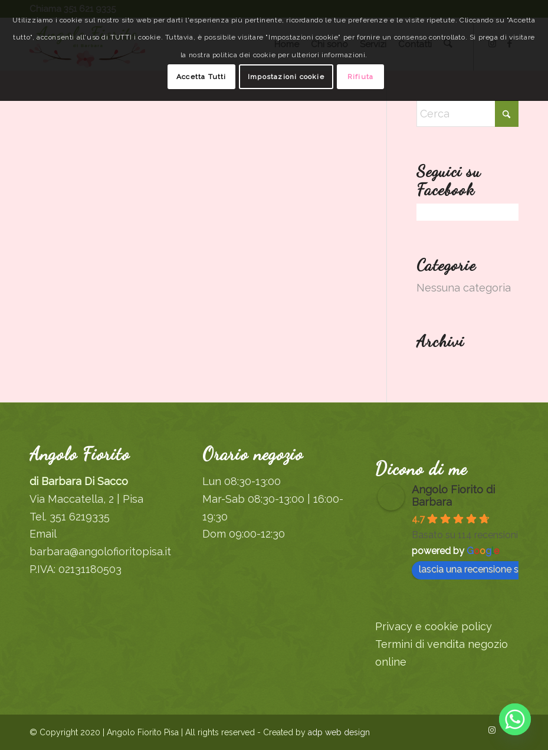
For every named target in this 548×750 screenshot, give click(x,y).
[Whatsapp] (515, 719)
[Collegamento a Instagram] (492, 730)
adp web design (338, 732)
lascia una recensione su (477, 569)
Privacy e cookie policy (433, 626)
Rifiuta (360, 77)
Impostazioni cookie (286, 77)
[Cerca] (467, 113)
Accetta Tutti (201, 77)
